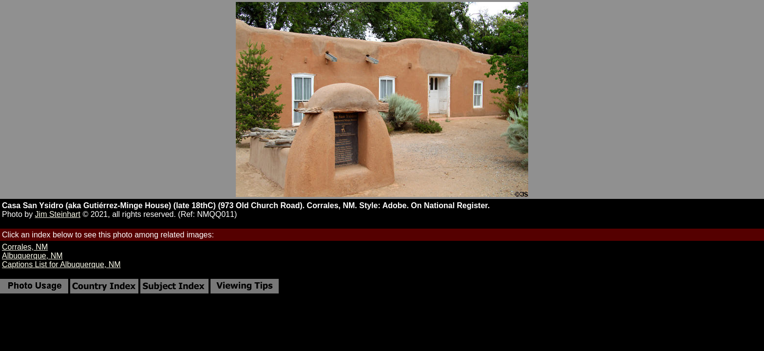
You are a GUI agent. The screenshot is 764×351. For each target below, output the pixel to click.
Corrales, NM (25, 247)
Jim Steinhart (57, 214)
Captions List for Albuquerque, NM (61, 264)
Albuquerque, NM (32, 256)
